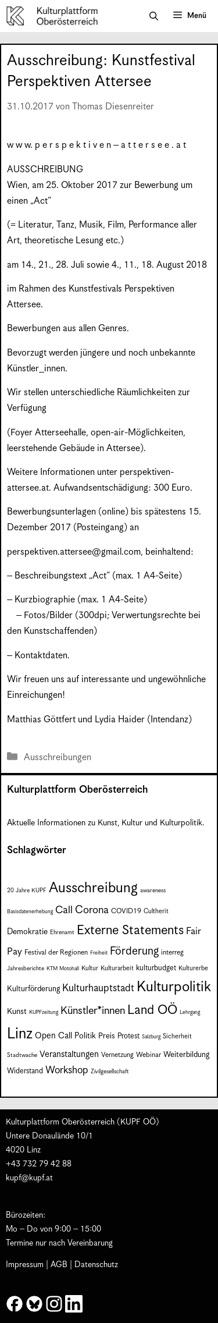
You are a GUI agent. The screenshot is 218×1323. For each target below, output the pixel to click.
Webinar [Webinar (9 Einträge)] (148, 1055)
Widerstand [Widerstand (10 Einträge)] (25, 1071)
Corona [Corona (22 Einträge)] (92, 910)
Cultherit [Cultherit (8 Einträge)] (156, 911)
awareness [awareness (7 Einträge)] (153, 890)
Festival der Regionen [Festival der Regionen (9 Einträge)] (56, 952)
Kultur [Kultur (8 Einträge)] (89, 968)
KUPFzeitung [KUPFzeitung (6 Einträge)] (43, 1012)
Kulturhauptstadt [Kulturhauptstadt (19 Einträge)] (98, 988)
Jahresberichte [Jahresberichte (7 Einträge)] (25, 968)
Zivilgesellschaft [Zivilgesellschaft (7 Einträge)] (110, 1071)
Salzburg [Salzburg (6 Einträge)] (151, 1037)
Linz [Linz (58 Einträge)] (20, 1034)
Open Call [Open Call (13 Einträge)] (53, 1036)
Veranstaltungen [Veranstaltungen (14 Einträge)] (69, 1054)
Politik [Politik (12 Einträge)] (85, 1036)
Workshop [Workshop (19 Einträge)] (66, 1070)
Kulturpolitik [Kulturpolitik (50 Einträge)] (174, 987)
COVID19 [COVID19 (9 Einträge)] (126, 911)
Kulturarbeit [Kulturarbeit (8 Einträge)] (117, 968)
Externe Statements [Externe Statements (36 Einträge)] (130, 930)
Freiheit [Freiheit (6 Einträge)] (99, 953)
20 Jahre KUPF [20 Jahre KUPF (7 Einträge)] (27, 890)
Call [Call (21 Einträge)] (64, 910)
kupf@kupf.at (29, 1178)
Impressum (25, 1264)
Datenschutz (96, 1264)
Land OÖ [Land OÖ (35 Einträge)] (152, 1010)
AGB (59, 1264)
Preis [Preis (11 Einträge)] (106, 1036)
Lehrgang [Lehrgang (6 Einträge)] (190, 1012)
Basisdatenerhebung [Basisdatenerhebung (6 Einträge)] (30, 912)
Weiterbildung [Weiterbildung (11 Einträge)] (186, 1055)
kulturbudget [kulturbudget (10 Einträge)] (156, 968)
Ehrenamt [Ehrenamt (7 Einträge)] (62, 932)
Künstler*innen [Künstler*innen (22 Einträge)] (92, 1011)
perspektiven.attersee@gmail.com (74, 552)
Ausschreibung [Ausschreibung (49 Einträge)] (93, 888)
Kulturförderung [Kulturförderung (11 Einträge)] (33, 989)
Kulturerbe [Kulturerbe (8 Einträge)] (193, 968)
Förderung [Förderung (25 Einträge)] (134, 951)
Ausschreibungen (57, 757)
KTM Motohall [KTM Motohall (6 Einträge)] (63, 969)
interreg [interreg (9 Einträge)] (172, 952)
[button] (154, 16)
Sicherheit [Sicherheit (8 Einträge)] (177, 1036)
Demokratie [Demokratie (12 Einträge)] (27, 932)
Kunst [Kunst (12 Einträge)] (17, 1011)
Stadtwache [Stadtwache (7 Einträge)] (22, 1055)
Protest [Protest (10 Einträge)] (128, 1036)
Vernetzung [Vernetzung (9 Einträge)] (117, 1055)
